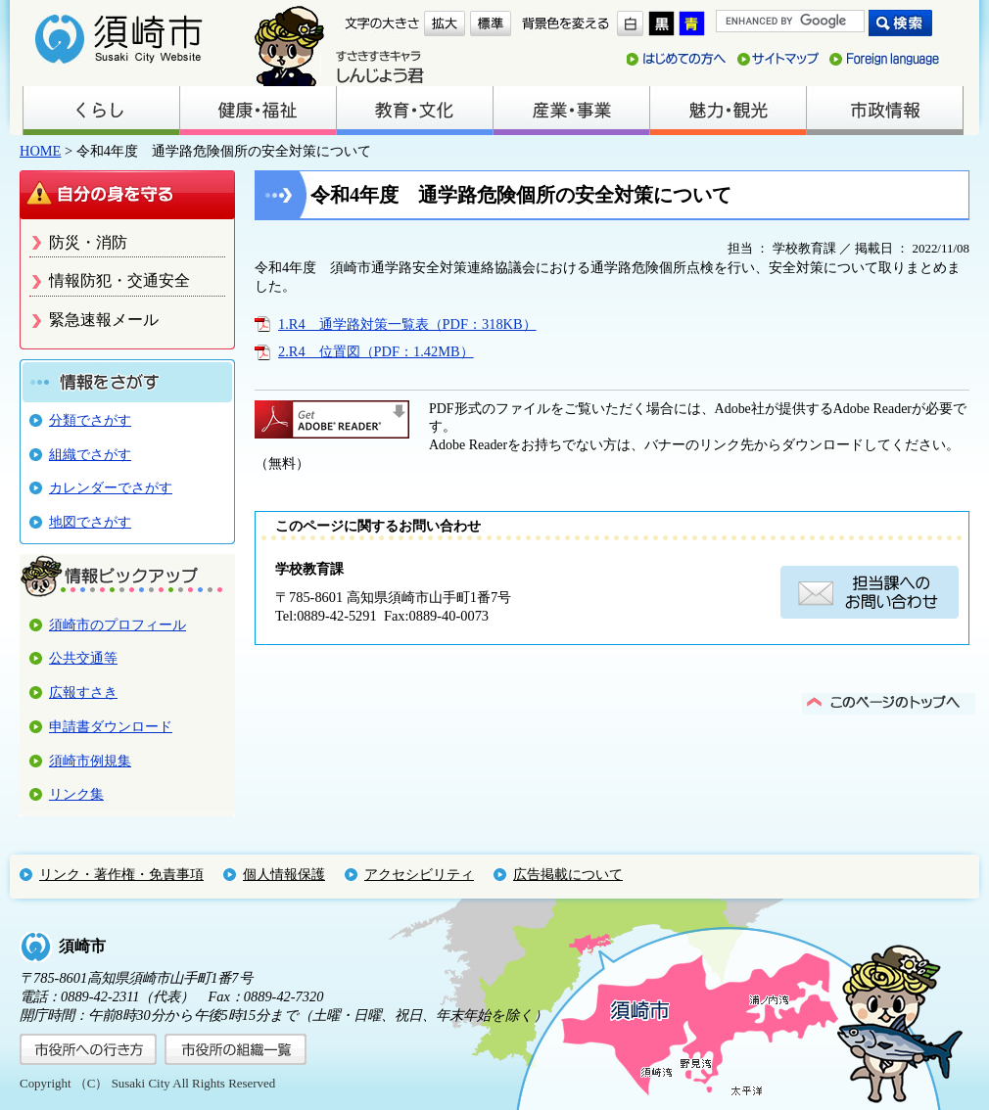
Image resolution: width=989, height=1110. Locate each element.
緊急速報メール (104, 319)
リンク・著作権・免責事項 (121, 874)
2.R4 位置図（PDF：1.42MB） (376, 351)
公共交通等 (83, 658)
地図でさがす (90, 522)
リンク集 (76, 794)
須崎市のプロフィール (117, 624)
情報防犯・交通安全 (119, 280)
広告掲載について (568, 874)
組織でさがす (90, 454)
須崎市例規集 (90, 760)
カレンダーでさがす (110, 487)
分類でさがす (90, 420)
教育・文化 (414, 110)
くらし (101, 110)
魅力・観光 (727, 110)
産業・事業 (571, 110)
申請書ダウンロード (110, 726)
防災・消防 (88, 242)
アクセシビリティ (419, 874)
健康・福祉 (257, 110)
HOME (40, 151)
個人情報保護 (284, 874)
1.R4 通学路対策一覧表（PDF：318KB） (407, 324)
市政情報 (884, 110)
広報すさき (83, 692)
